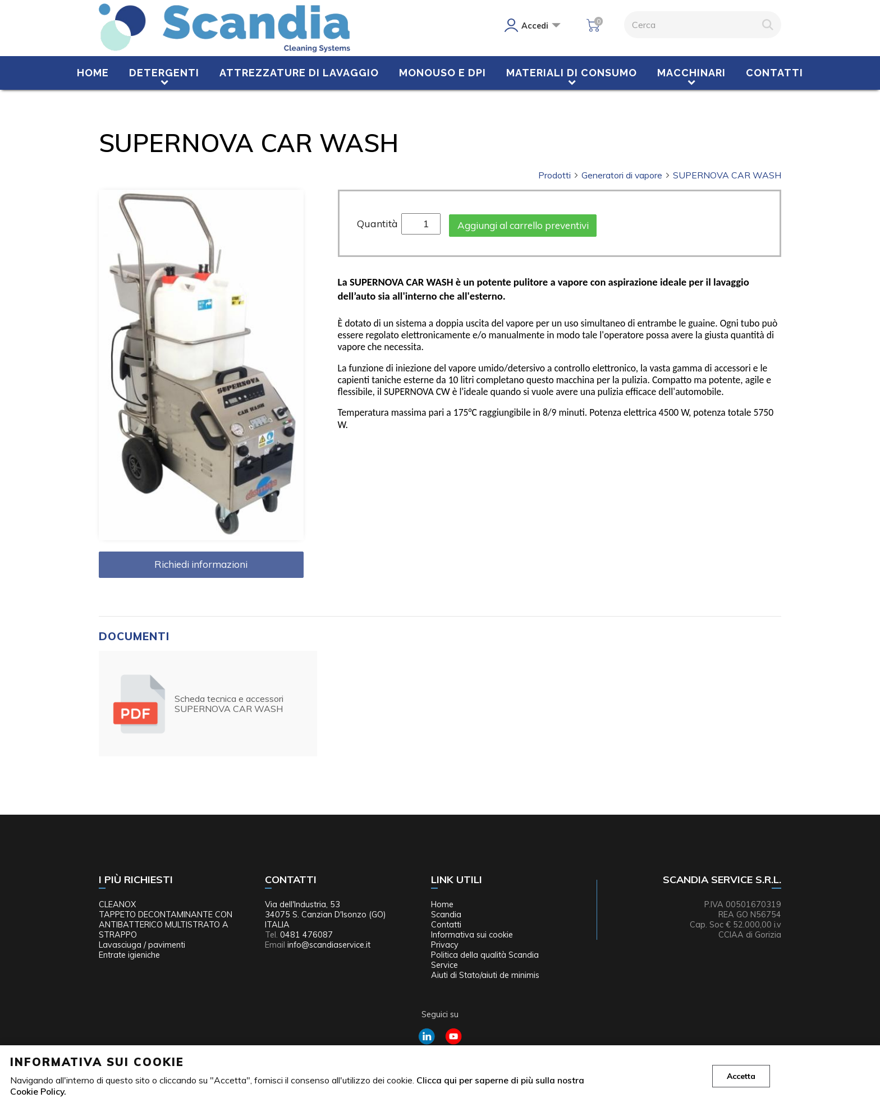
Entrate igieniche (129, 955)
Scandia (446, 915)
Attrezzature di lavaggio (299, 73)
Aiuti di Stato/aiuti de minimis (485, 975)
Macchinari (691, 73)
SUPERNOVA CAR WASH (727, 175)
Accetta (741, 1076)
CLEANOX (117, 904)
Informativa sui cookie (472, 935)
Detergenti (164, 73)
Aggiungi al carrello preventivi (523, 225)
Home (93, 73)
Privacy (445, 945)
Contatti (774, 73)
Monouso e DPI (442, 73)
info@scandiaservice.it (328, 945)
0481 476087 (306, 935)
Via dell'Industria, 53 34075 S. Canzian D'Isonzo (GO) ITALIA (325, 914)
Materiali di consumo (571, 73)
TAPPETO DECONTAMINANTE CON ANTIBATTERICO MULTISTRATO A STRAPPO (165, 925)
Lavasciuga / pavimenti (142, 945)
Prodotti (558, 175)
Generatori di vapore (626, 175)
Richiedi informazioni (200, 564)
